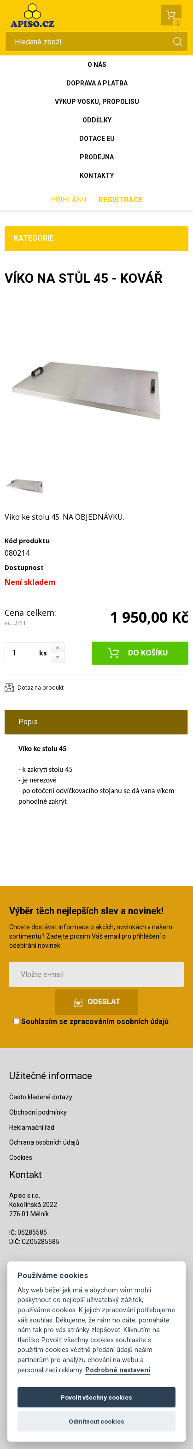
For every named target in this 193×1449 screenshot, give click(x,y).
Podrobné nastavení (117, 1370)
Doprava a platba (97, 83)
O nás (97, 64)
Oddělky (96, 120)
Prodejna (97, 157)
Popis (28, 721)
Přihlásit (69, 199)
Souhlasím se (91, 1021)
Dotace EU (97, 138)
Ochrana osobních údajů (44, 1142)
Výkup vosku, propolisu (97, 101)
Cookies (20, 1157)
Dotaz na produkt (41, 687)
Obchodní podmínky (38, 1112)
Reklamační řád (31, 1127)
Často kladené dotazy (40, 1097)
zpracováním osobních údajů (119, 1021)
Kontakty (97, 175)
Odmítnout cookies (96, 1421)
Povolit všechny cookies (96, 1397)
